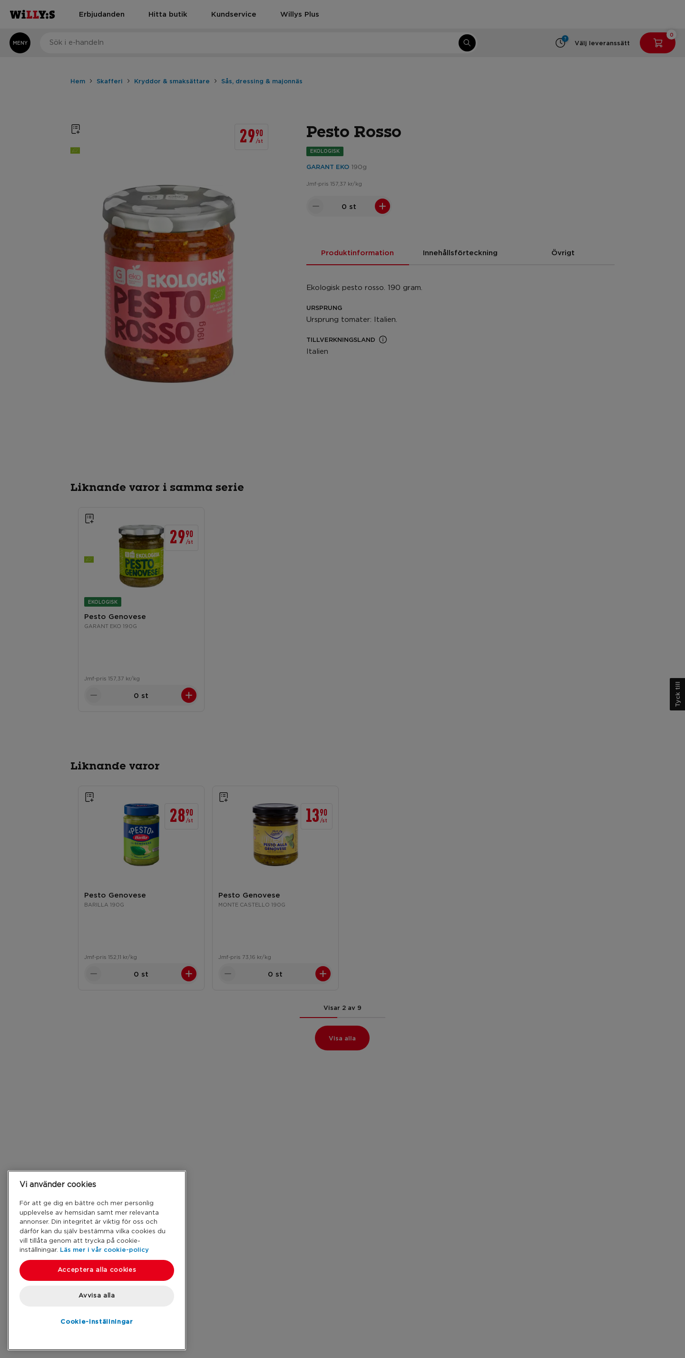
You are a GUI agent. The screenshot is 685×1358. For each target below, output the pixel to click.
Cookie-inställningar (96, 1321)
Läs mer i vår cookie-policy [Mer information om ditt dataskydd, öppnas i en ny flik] (104, 1249)
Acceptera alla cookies (97, 1270)
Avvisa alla (96, 1296)
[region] (97, 1260)
